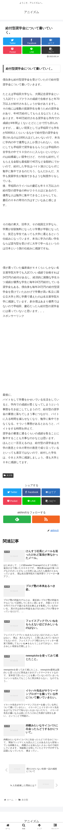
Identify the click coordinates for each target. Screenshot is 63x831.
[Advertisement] (31, 354)
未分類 (8, 475)
